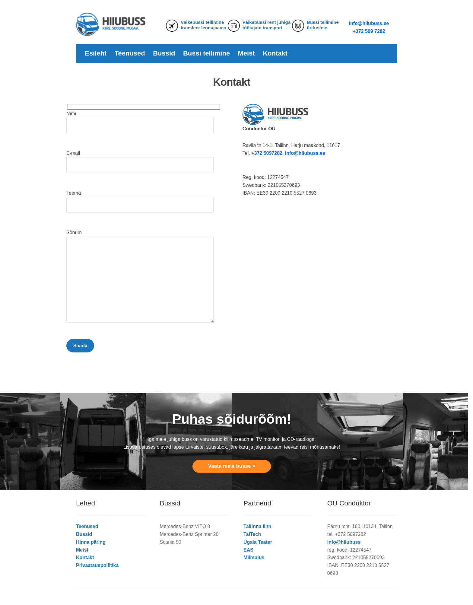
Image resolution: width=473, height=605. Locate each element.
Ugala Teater (257, 542)
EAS (248, 549)
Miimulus (253, 557)
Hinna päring (91, 542)
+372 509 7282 (369, 31)
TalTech (252, 534)
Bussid (164, 53)
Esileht (95, 53)
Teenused (130, 53)
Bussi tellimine (206, 53)
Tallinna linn (257, 526)
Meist (246, 53)
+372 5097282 (266, 153)
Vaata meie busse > (231, 466)
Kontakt (275, 53)
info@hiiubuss (344, 542)
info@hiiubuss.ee (369, 23)
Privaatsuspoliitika (97, 565)
